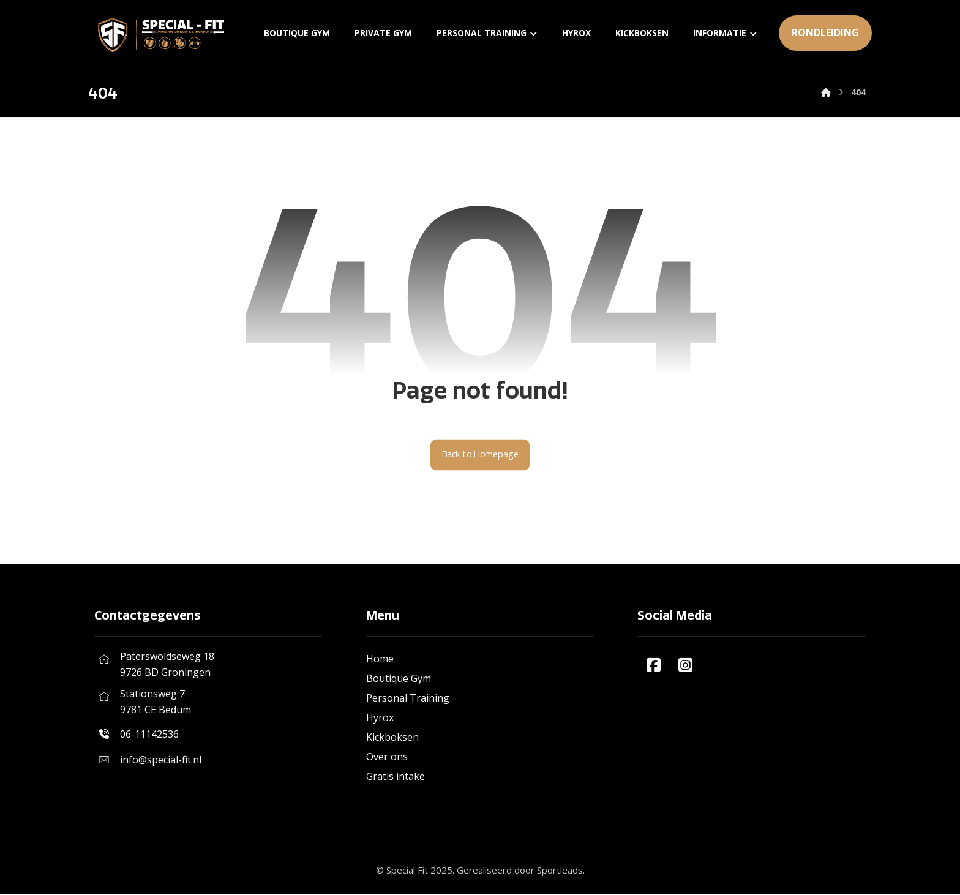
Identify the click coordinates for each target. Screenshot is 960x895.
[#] (653, 665)
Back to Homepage (480, 455)
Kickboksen (392, 737)
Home (380, 659)
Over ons (387, 757)
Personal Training (407, 698)
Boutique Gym (398, 679)
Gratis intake (395, 777)
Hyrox (380, 718)
